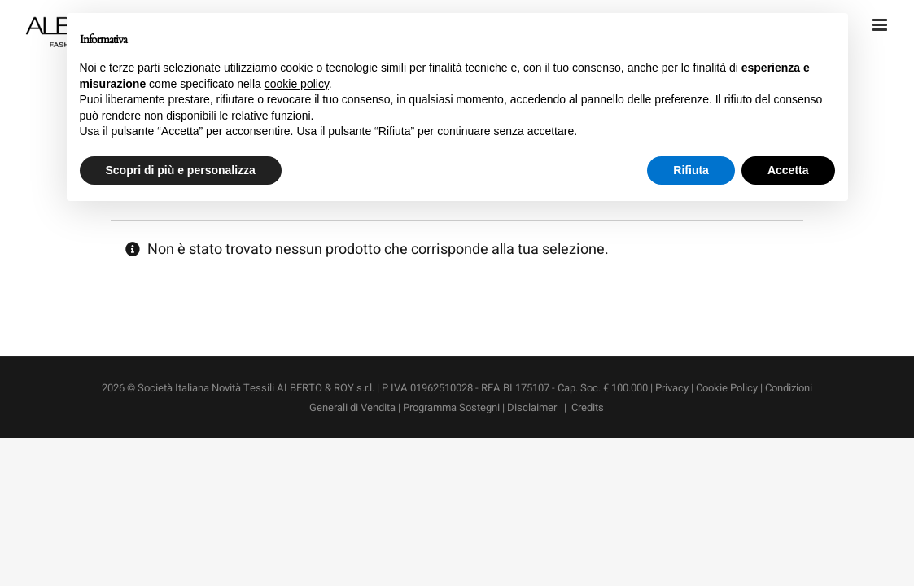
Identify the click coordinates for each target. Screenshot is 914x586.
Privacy (672, 388)
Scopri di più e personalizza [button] (181, 170)
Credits (587, 407)
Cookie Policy (727, 388)
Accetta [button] (788, 170)
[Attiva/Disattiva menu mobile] (881, 24)
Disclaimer (533, 407)
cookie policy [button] (297, 83)
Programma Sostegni (451, 407)
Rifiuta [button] (691, 170)
